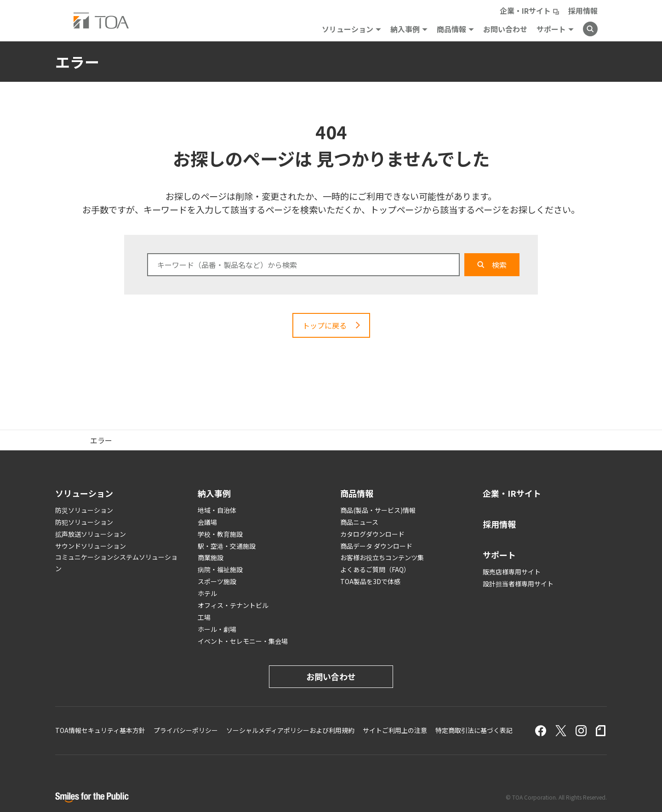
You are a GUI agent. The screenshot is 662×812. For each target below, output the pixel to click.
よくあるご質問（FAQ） (375, 569)
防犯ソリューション (84, 522)
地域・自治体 (217, 510)
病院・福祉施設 (220, 569)
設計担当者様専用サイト (518, 583)
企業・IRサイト (525, 10)
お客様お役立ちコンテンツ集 (382, 557)
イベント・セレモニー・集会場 (243, 641)
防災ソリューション (84, 510)
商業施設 (210, 557)
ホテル (207, 593)
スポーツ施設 (217, 581)
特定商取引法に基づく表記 (474, 730)
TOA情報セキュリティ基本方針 (100, 730)
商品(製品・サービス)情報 (378, 510)
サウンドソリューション (90, 546)
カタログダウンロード (372, 534)
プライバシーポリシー (186, 730)
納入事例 (405, 28)
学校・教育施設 (220, 534)
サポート (551, 28)
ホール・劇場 (217, 629)
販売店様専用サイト (512, 571)
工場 (204, 617)
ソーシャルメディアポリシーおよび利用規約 (290, 730)
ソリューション (347, 28)
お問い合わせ (505, 28)
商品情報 (451, 28)
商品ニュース (359, 522)
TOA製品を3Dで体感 (370, 581)
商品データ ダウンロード (376, 546)
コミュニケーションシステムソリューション (116, 562)
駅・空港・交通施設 (227, 546)
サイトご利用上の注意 (395, 730)
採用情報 (583, 10)
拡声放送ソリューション (90, 534)
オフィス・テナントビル (233, 605)
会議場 (207, 522)
